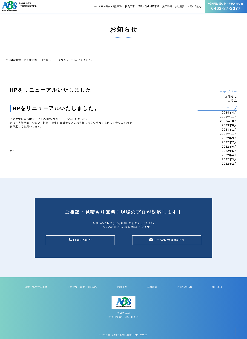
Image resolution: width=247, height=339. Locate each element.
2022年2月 (229, 163)
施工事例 (167, 6)
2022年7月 (229, 142)
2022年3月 (229, 159)
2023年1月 (229, 129)
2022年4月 (229, 155)
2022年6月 (229, 146)
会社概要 (179, 6)
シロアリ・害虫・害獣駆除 (108, 6)
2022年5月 (229, 150)
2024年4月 (229, 112)
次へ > (13, 150)
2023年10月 (228, 121)
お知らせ (231, 96)
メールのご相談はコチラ (169, 240)
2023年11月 (228, 116)
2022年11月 (228, 133)
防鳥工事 (130, 6)
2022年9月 (229, 138)
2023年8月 (229, 125)
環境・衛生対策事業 (148, 6)
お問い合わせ (194, 6)
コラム (232, 100)
